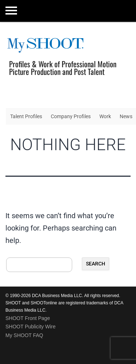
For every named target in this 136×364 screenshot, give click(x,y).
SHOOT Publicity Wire (30, 326)
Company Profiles (71, 116)
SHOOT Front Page (27, 318)
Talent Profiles (26, 116)
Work (105, 116)
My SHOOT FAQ (24, 335)
